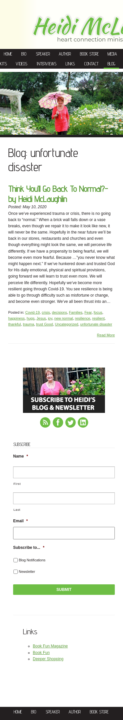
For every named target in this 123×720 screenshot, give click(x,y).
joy (50, 318)
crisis (46, 312)
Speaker (43, 53)
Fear (88, 312)
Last (16, 509)
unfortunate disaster (96, 324)
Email (20, 521)
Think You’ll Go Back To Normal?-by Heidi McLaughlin (58, 194)
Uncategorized (66, 324)
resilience (82, 318)
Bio (23, 53)
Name (20, 456)
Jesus (41, 318)
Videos (21, 63)
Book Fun (41, 652)
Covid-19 (32, 312)
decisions (59, 312)
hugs (30, 318)
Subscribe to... (28, 547)
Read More (106, 335)
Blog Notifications (32, 560)
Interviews (46, 63)
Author (65, 53)
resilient (98, 318)
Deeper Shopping (48, 659)
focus (98, 312)
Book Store (89, 53)
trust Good (44, 324)
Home (8, 53)
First (17, 483)
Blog (111, 63)
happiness (16, 318)
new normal (63, 318)
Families (75, 312)
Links (70, 63)
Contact (91, 63)
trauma (28, 324)
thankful (14, 324)
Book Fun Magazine (50, 646)
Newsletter (27, 572)
